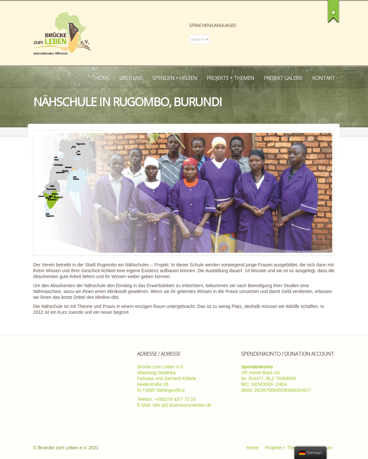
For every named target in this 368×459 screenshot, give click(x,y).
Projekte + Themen (230, 78)
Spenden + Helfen (174, 78)
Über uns (131, 78)
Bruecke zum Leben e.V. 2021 (68, 447)
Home (102, 78)
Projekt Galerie (283, 78)
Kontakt (323, 78)
